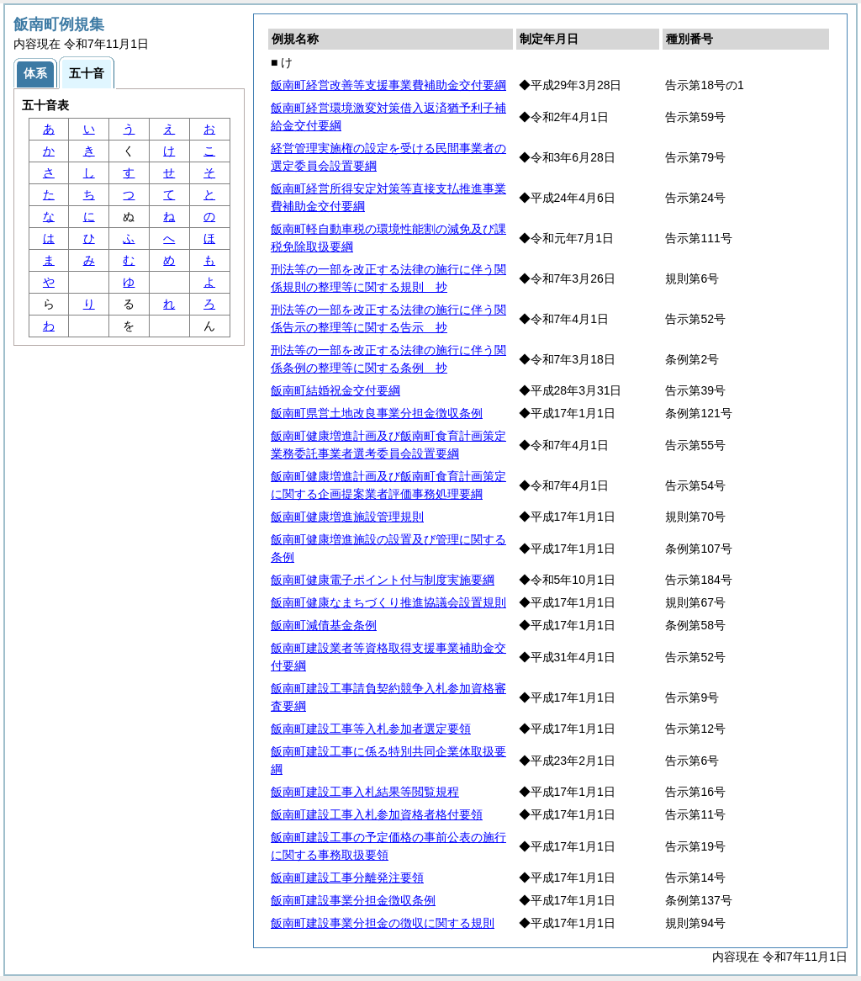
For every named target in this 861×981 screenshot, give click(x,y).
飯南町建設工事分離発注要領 (347, 877)
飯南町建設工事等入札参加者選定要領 (371, 728)
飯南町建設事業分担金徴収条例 (353, 900)
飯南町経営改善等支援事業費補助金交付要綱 (388, 85)
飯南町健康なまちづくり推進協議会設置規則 (388, 602)
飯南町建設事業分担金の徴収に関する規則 (382, 923)
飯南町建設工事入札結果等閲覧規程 (365, 791)
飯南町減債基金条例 (324, 625)
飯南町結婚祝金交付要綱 (335, 390)
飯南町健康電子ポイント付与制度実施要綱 (382, 579)
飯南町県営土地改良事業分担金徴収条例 (377, 413)
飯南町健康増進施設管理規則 (347, 516)
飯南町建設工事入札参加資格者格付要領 (377, 814)
